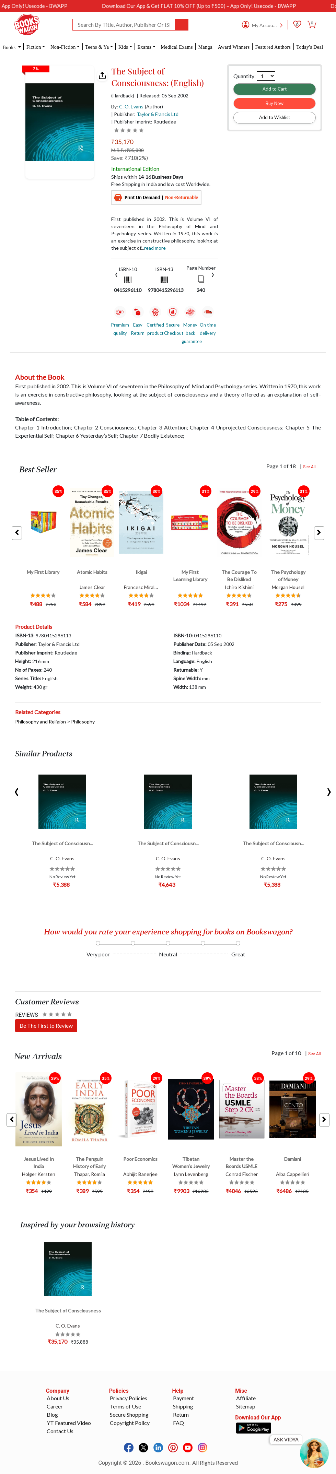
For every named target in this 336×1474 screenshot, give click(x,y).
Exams (144, 47)
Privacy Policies (128, 1398)
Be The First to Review (46, 1025)
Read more (155, 248)
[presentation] (116, 274)
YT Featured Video (69, 1422)
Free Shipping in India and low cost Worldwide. (160, 184)
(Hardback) (122, 95)
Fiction (33, 47)
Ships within (147, 177)
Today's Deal (309, 47)
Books (9, 47)
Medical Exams (177, 47)
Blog (52, 1414)
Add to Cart (275, 89)
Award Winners (234, 47)
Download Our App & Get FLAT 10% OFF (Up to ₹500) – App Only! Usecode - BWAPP (221, 6)
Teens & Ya (97, 47)
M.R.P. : (127, 150)
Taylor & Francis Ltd (157, 114)
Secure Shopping (129, 1414)
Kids (123, 47)
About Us (58, 1398)
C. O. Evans (131, 106)
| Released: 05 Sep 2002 (162, 95)
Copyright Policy (130, 1422)
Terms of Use (125, 1406)
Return (181, 1414)
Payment (183, 1398)
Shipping (183, 1406)
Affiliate (246, 1398)
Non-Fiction (63, 47)
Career (55, 1406)
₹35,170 (122, 141)
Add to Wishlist (274, 117)
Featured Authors (273, 47)
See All (309, 466)
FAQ (178, 1422)
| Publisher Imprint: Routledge (143, 122)
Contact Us (60, 1431)
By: (127, 106)
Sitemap (245, 1406)
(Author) (154, 106)
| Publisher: (144, 114)
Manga (205, 47)
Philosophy (83, 721)
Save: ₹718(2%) (129, 157)
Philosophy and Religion (40, 721)
